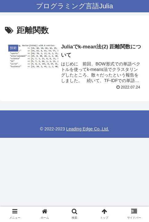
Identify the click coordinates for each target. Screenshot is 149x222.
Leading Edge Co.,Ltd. (87, 128)
